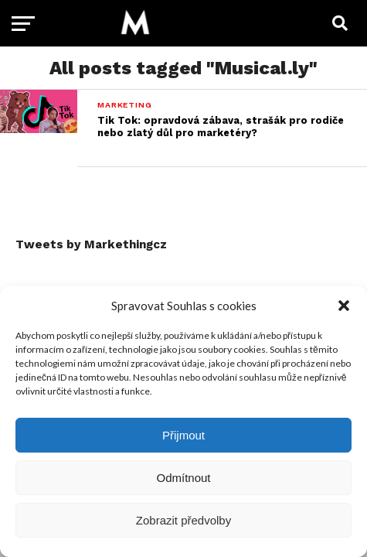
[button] (344, 305)
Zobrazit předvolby (183, 520)
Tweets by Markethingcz (91, 244)
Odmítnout (183, 477)
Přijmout (183, 435)
